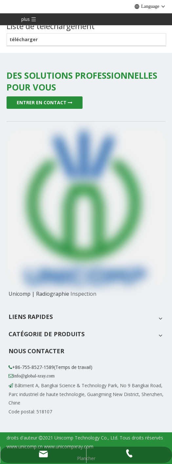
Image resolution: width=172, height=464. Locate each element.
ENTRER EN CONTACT (44, 102)
